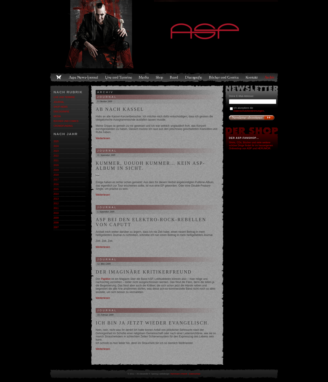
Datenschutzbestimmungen (248, 110)
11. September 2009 (106, 155)
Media (144, 77)
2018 (56, 175)
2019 (56, 170)
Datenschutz (194, 374)
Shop (160, 77)
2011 (56, 208)
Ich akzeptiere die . (248, 109)
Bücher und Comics (224, 77)
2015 (56, 189)
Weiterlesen (103, 138)
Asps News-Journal (84, 77)
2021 (56, 160)
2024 (56, 146)
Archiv (269, 77)
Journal (59, 102)
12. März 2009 (104, 264)
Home (59, 77)
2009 (56, 218)
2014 (56, 194)
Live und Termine (118, 77)
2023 (56, 151)
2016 (56, 184)
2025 (56, 141)
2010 (56, 213)
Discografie (194, 77)
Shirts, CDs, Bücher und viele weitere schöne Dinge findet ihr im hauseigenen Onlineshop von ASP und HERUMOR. (251, 145)
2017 (56, 179)
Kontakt (252, 77)
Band (174, 77)
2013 (56, 198)
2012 (56, 203)
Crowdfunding (63, 126)
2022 (56, 155)
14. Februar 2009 (105, 315)
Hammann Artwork (178, 374)
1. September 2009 (105, 211)
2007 (56, 227)
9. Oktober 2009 (104, 101)
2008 (56, 222)
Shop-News (61, 107)
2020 (56, 165)
